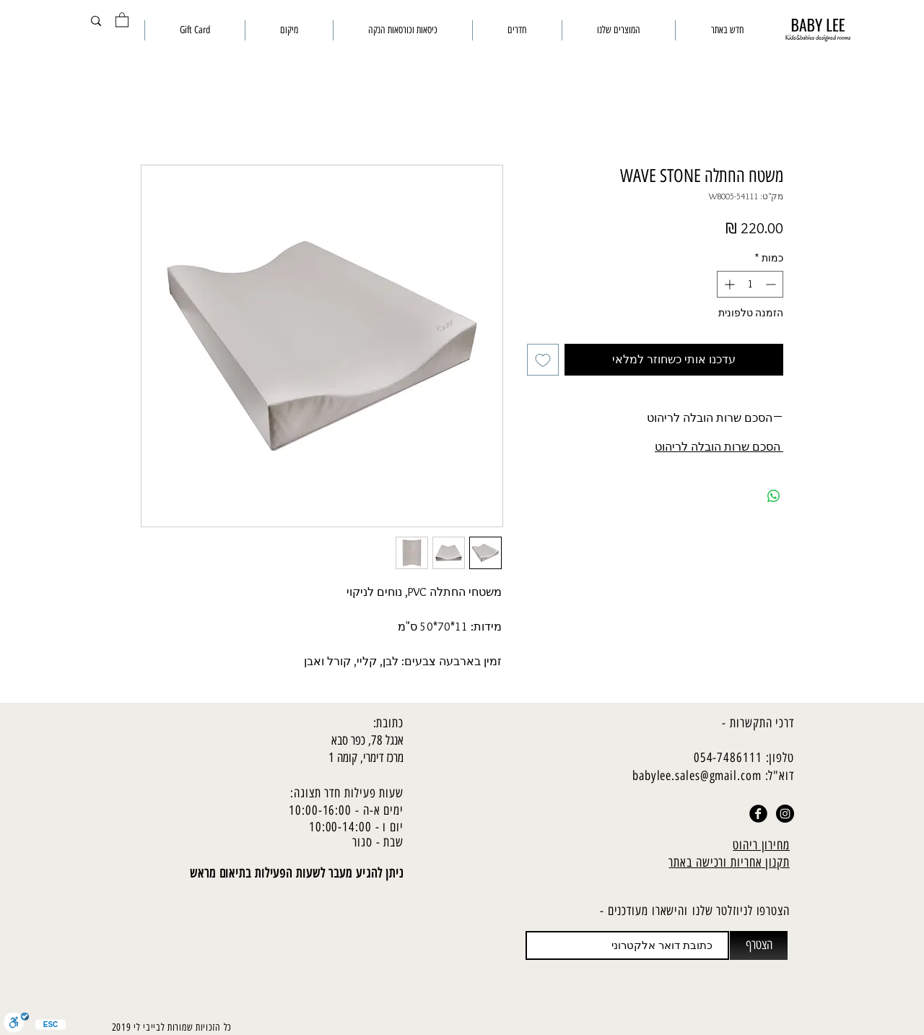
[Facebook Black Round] (758, 814)
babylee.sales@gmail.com (697, 776)
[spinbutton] (750, 284)
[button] (122, 19)
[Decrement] (772, 284)
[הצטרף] (759, 945)
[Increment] (728, 284)
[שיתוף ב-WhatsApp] (774, 496)
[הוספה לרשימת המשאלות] (543, 360)
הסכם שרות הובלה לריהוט (719, 447)
